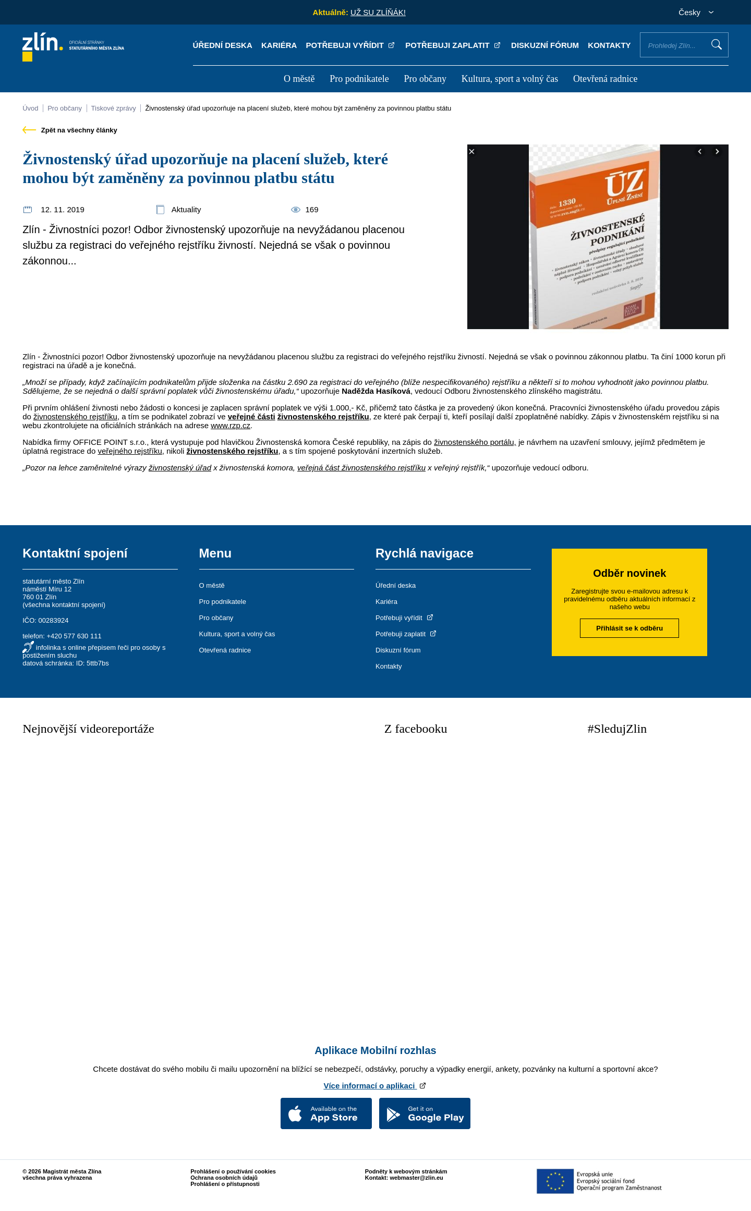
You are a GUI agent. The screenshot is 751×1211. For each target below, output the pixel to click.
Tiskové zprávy (113, 108)
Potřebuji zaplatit (453, 45)
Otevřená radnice (605, 79)
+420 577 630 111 (73, 636)
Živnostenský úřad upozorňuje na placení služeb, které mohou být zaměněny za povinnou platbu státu (298, 108)
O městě (299, 79)
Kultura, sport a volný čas (510, 79)
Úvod (30, 108)
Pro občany (425, 79)
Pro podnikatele (359, 79)
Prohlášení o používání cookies (233, 1171)
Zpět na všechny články (69, 130)
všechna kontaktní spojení (64, 605)
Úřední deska (222, 45)
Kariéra (279, 45)
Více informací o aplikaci (375, 1085)
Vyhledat (716, 44)
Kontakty (609, 45)
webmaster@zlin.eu (416, 1177)
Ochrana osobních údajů (224, 1177)
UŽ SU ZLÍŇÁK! (378, 12)
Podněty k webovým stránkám (406, 1171)
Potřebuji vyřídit (351, 45)
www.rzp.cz (230, 425)
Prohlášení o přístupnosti (225, 1184)
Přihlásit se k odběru (629, 628)
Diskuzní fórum (545, 45)
